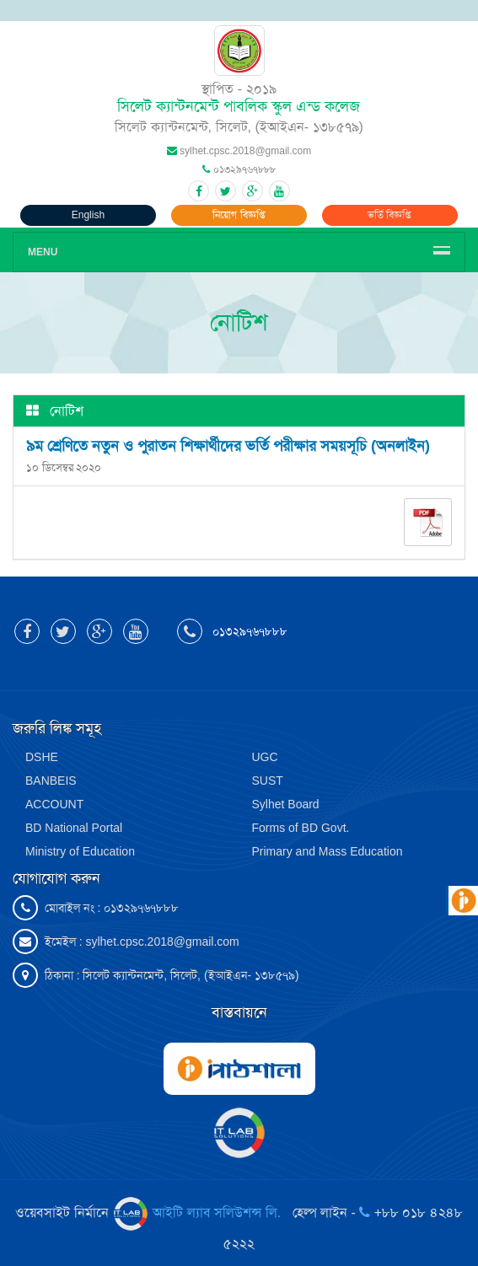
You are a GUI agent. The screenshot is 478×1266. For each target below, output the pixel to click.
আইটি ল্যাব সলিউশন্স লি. (199, 1212)
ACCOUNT (54, 804)
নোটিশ (66, 411)
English (88, 215)
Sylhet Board (286, 804)
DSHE (41, 757)
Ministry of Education (80, 851)
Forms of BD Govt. (301, 827)
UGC (265, 757)
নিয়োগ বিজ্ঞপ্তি (238, 215)
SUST (267, 780)
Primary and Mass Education (327, 851)
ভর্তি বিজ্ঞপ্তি (389, 215)
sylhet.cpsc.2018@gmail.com (162, 941)
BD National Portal (73, 827)
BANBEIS (51, 780)
